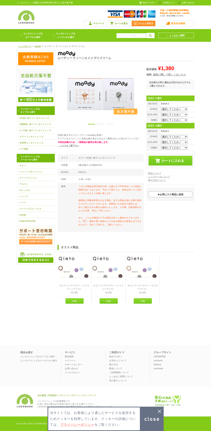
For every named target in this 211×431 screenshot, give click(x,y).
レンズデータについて (159, 176)
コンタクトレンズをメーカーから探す (65, 35)
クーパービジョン (28, 178)
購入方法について (157, 180)
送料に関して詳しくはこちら (169, 74)
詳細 (74, 301)
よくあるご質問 (177, 35)
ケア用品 (24, 149)
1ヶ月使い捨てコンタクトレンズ (35, 130)
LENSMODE (160, 356)
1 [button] (91, 125)
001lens (157, 364)
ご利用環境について (119, 372)
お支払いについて (118, 360)
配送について (154, 173)
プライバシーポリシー (70, 395)
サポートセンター (73, 364)
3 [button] (109, 125)
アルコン (24, 184)
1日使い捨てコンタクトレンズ (34, 118)
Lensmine (158, 368)
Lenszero (158, 360)
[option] (100, 94)
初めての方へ (149, 2)
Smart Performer (28, 221)
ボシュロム (25, 190)
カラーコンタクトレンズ (32, 136)
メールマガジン (72, 372)
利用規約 (52, 395)
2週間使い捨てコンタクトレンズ (35, 124)
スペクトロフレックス (30, 208)
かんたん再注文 (145, 23)
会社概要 (42, 395)
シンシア (24, 196)
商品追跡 (69, 356)
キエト (23, 165)
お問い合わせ (187, 2)
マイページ (98, 23)
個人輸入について (118, 380)
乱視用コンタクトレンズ (32, 142)
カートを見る (121, 23)
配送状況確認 (178, 23)
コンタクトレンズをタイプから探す (37, 356)
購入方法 (113, 364)
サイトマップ (89, 395)
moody (23, 215)
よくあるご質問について (121, 376)
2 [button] (100, 125)
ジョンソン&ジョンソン (31, 171)
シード (23, 202)
